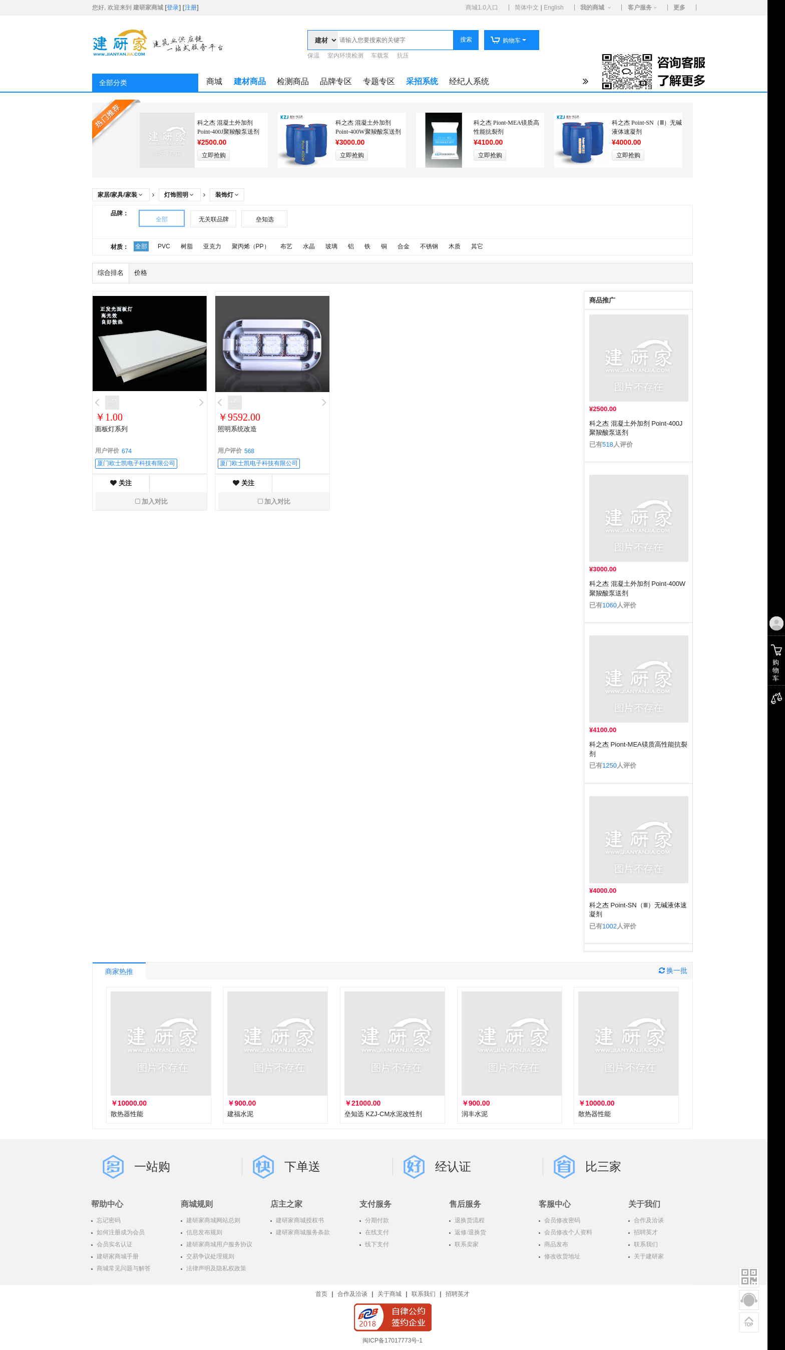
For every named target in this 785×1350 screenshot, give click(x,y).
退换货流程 (469, 1220)
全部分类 (113, 83)
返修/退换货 (469, 1232)
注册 (191, 7)
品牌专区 (336, 81)
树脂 (187, 246)
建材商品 (250, 81)
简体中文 (527, 7)
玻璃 (331, 246)
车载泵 (380, 55)
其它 (477, 246)
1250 (609, 765)
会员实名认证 (114, 1244)
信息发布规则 (203, 1232)
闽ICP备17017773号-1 (392, 1340)
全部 (162, 219)
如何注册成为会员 (120, 1232)
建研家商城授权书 (299, 1220)
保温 (313, 55)
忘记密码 (108, 1220)
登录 (173, 7)
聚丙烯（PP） (251, 246)
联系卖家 (466, 1244)
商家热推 (119, 971)
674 (127, 451)
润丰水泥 (475, 1114)
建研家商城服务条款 (302, 1232)
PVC (164, 246)
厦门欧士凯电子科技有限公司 (136, 463)
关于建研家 (648, 1256)
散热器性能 (127, 1114)
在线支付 (376, 1232)
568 (249, 451)
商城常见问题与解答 (123, 1268)
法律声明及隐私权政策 (215, 1268)
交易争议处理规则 (209, 1256)
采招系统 (422, 81)
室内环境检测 (345, 55)
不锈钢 (429, 246)
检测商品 (293, 81)
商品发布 (555, 1244)
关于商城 (389, 1293)
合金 (404, 246)
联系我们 (645, 1244)
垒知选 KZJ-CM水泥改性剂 (383, 1114)
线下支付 (376, 1244)
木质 (455, 246)
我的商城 (592, 7)
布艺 (286, 246)
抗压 (403, 55)
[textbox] (395, 40)
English (553, 7)
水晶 (309, 246)
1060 (609, 605)
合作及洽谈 (648, 1220)
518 (607, 444)
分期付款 (376, 1220)
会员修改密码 (561, 1220)
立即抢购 (214, 155)
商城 (214, 81)
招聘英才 (645, 1232)
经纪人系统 (469, 81)
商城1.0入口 (482, 7)
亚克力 (212, 246)
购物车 (505, 40)
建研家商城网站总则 (212, 1220)
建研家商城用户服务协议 (218, 1244)
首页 (321, 1293)
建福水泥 (240, 1114)
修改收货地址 (561, 1256)
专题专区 (379, 81)
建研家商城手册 (117, 1256)
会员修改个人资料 (567, 1232)
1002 (609, 926)
